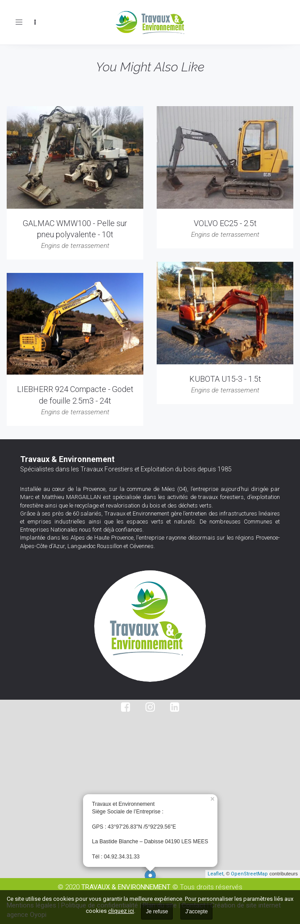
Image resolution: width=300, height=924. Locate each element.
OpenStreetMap (249, 874)
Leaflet (215, 874)
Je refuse (157, 911)
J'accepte (196, 911)
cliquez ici (121, 911)
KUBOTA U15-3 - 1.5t (225, 379)
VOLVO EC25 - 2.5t (225, 223)
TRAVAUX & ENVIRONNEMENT (126, 887)
